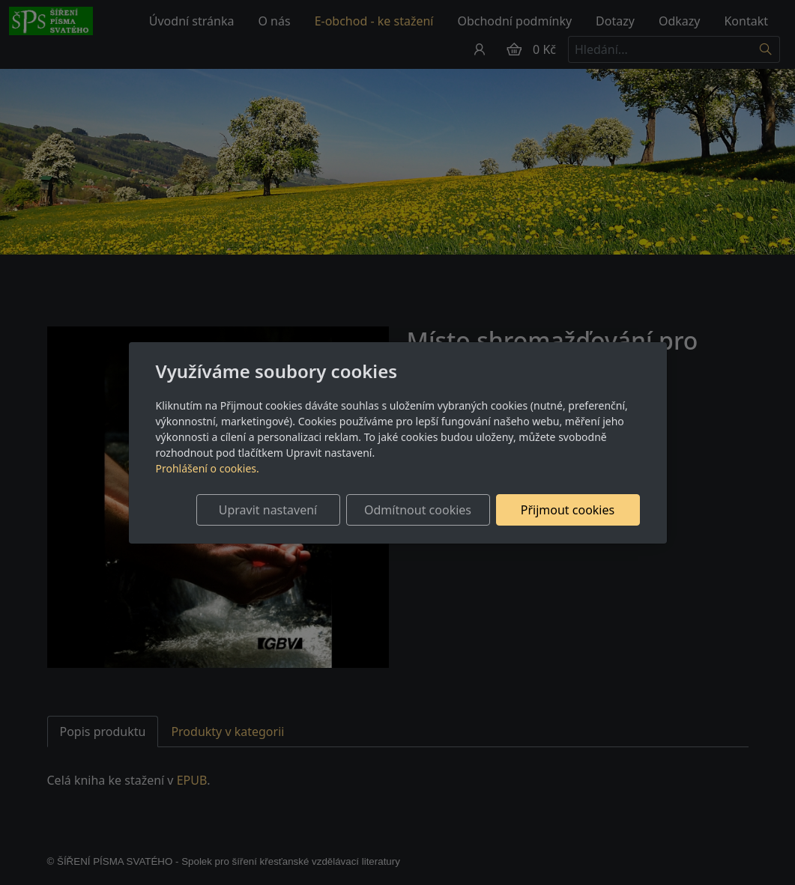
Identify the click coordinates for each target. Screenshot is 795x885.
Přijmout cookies (567, 510)
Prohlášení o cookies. (207, 468)
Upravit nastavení (268, 510)
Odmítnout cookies (417, 510)
